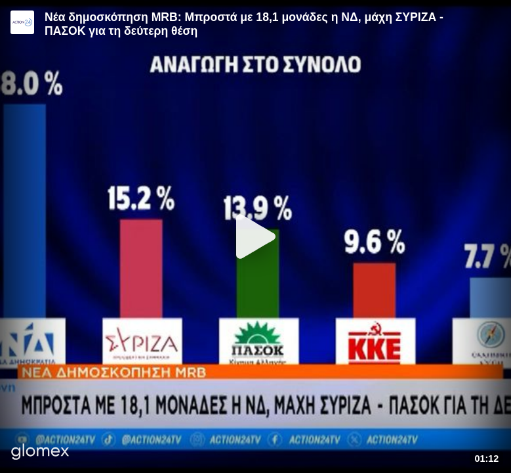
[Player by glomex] (40, 452)
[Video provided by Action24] (22, 22)
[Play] (255, 236)
